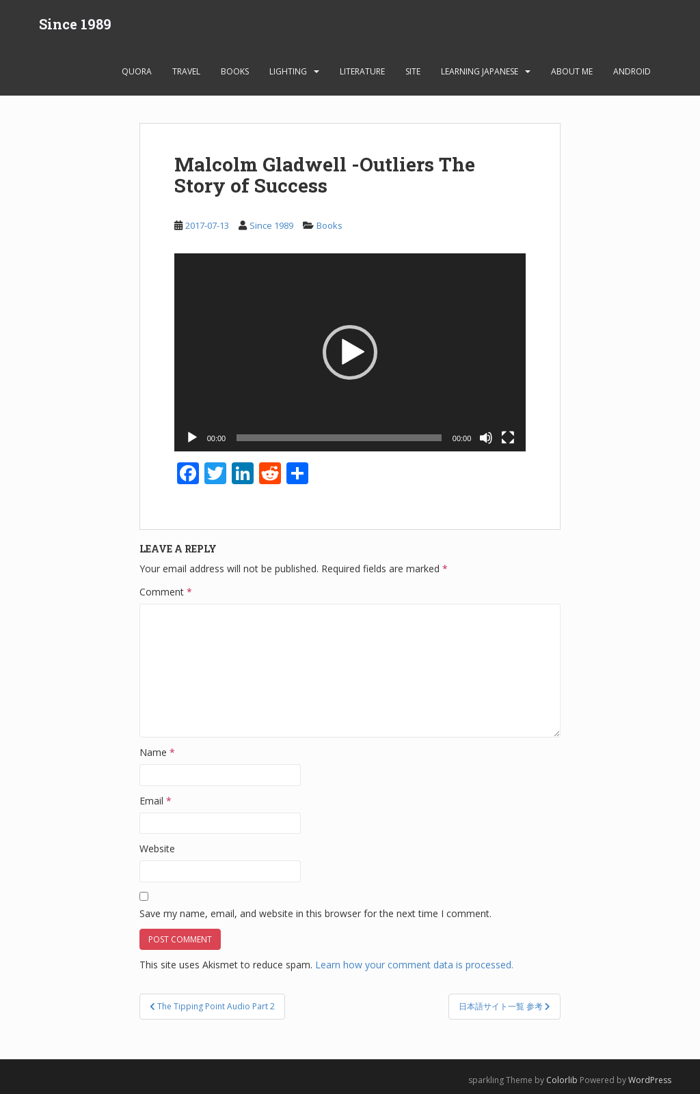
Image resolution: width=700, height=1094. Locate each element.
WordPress (649, 1080)
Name (157, 752)
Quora (137, 71)
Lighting (288, 71)
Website (157, 848)
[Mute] (486, 438)
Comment (165, 591)
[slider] (339, 437)
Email (155, 800)
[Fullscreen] (508, 438)
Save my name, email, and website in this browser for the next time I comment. (315, 913)
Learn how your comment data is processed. (414, 964)
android (632, 71)
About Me (572, 71)
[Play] (192, 438)
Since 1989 (75, 24)
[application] (350, 352)
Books (235, 71)
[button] (350, 352)
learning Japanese (479, 71)
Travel (186, 71)
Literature (362, 71)
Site (412, 71)
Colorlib (562, 1080)
